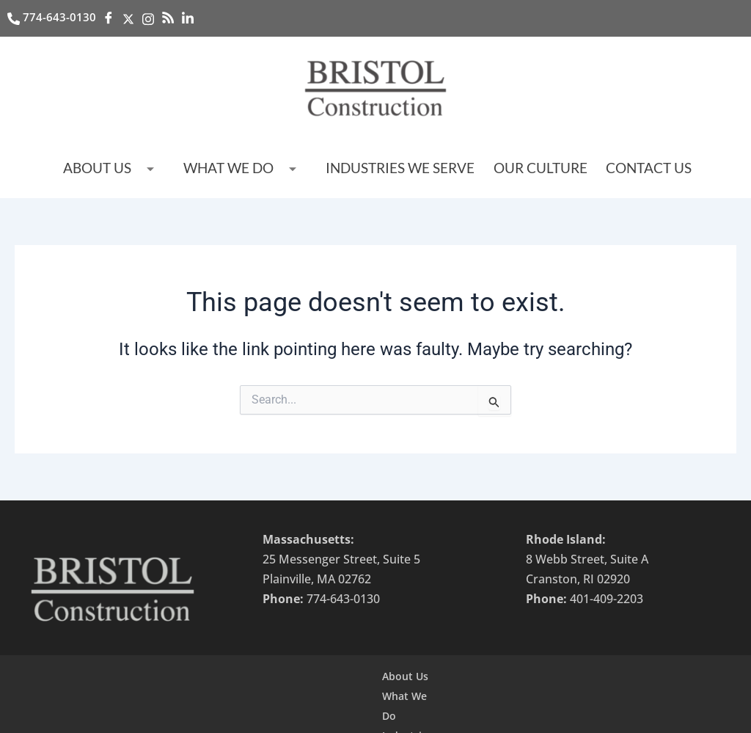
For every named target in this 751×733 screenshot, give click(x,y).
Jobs (570, 681)
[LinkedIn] (190, 18)
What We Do (262, 170)
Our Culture (523, 168)
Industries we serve (400, 168)
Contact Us (621, 168)
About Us (140, 170)
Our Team (518, 681)
